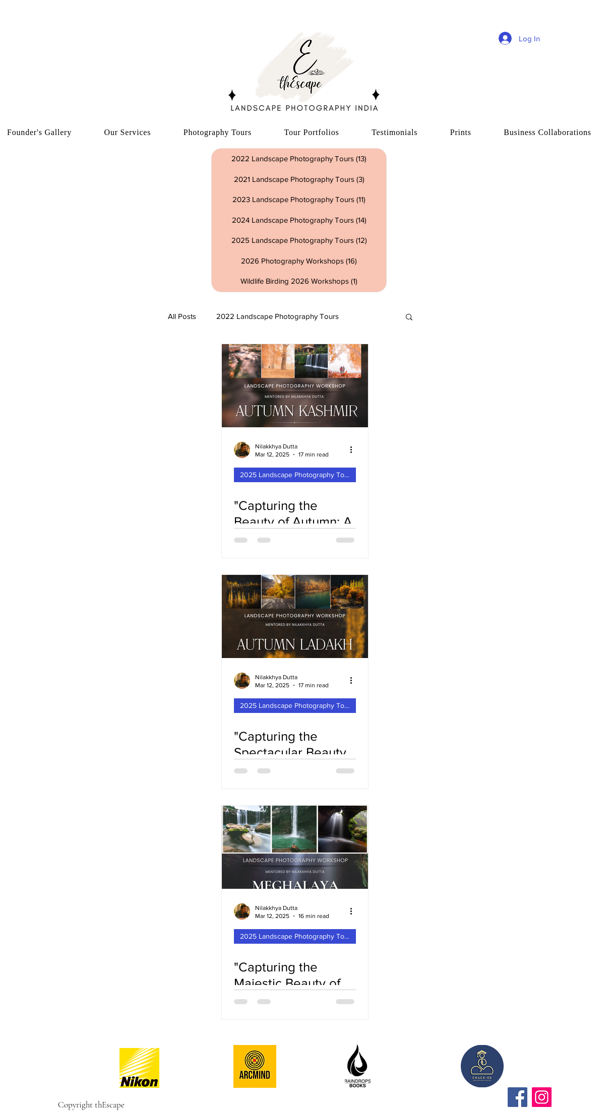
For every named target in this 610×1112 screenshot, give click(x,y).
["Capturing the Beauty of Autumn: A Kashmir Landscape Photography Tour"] (295, 385)
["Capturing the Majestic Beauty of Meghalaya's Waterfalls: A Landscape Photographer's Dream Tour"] (295, 847)
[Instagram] (542, 1097)
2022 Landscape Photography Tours (277, 316)
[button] (409, 317)
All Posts (182, 316)
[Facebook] (517, 1097)
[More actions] (354, 450)
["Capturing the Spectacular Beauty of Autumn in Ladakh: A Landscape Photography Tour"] (295, 616)
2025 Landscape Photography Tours (297, 475)
